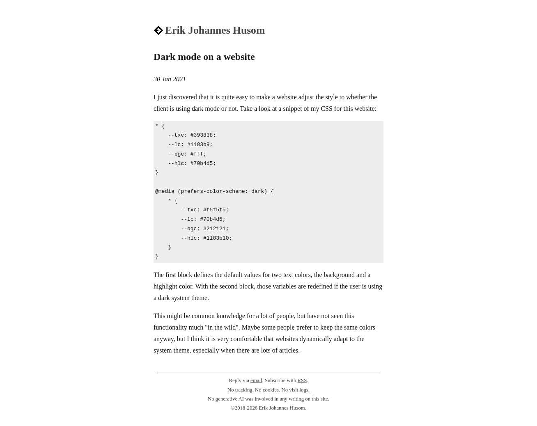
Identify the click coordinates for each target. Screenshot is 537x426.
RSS (302, 380)
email (256, 380)
